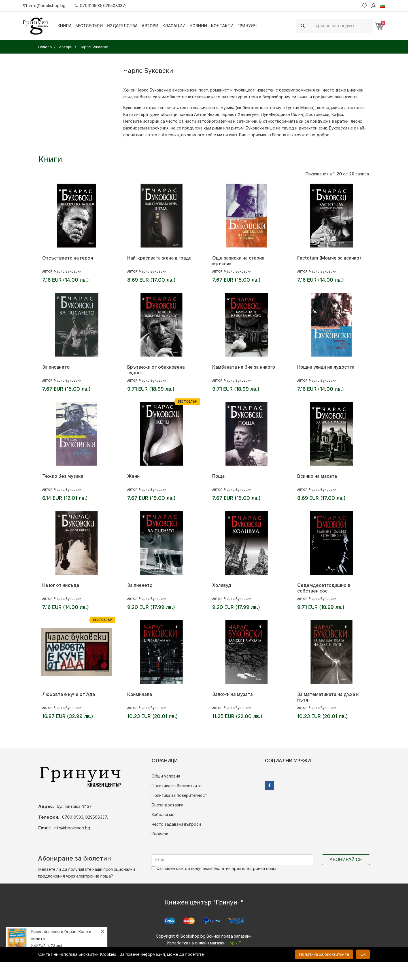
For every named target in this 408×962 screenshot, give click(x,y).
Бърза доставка (167, 804)
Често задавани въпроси (176, 824)
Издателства (122, 25)
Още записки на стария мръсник (238, 260)
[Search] (341, 26)
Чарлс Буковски (67, 271)
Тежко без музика (62, 476)
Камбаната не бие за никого (243, 367)
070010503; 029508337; (100, 5)
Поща (218, 476)
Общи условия (166, 776)
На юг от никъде (60, 585)
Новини (198, 25)
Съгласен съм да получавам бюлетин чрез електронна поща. (214, 868)
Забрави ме (163, 814)
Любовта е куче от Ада (68, 694)
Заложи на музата (232, 694)
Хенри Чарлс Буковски (145, 90)
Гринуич (247, 25)
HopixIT (234, 942)
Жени (133, 476)
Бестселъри (89, 25)
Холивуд (221, 585)
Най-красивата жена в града (159, 258)
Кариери (160, 833)
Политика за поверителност (179, 795)
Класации (174, 25)
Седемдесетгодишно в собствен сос (323, 588)
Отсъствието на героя (67, 258)
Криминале (139, 694)
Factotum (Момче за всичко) (329, 258)
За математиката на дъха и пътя (328, 697)
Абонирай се (346, 859)
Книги (64, 25)
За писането (56, 367)
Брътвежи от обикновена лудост (156, 369)
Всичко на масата (317, 476)
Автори (150, 25)
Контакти (222, 25)
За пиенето (139, 585)
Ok (363, 954)
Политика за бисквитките (176, 785)
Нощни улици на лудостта (325, 367)
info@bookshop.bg (44, 5)
